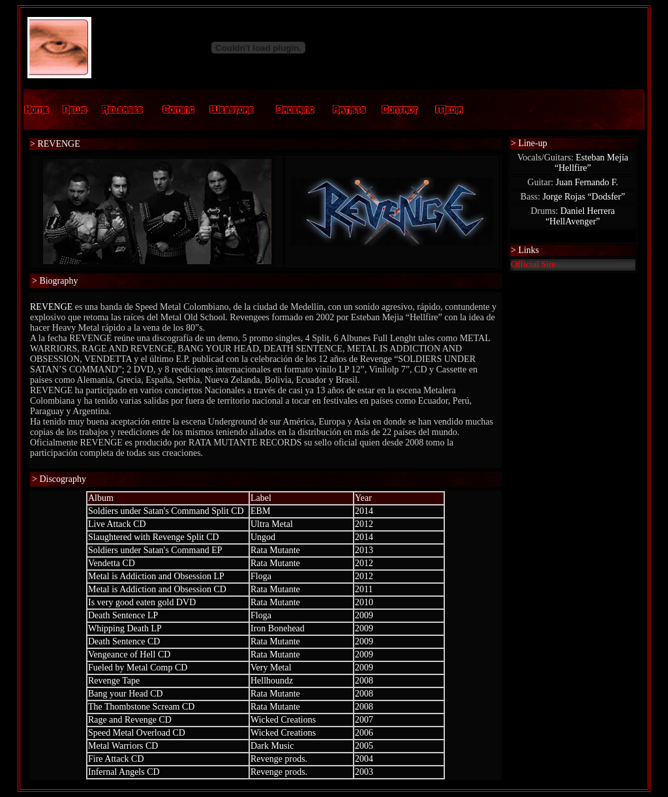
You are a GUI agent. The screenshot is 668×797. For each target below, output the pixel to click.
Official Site (533, 264)
